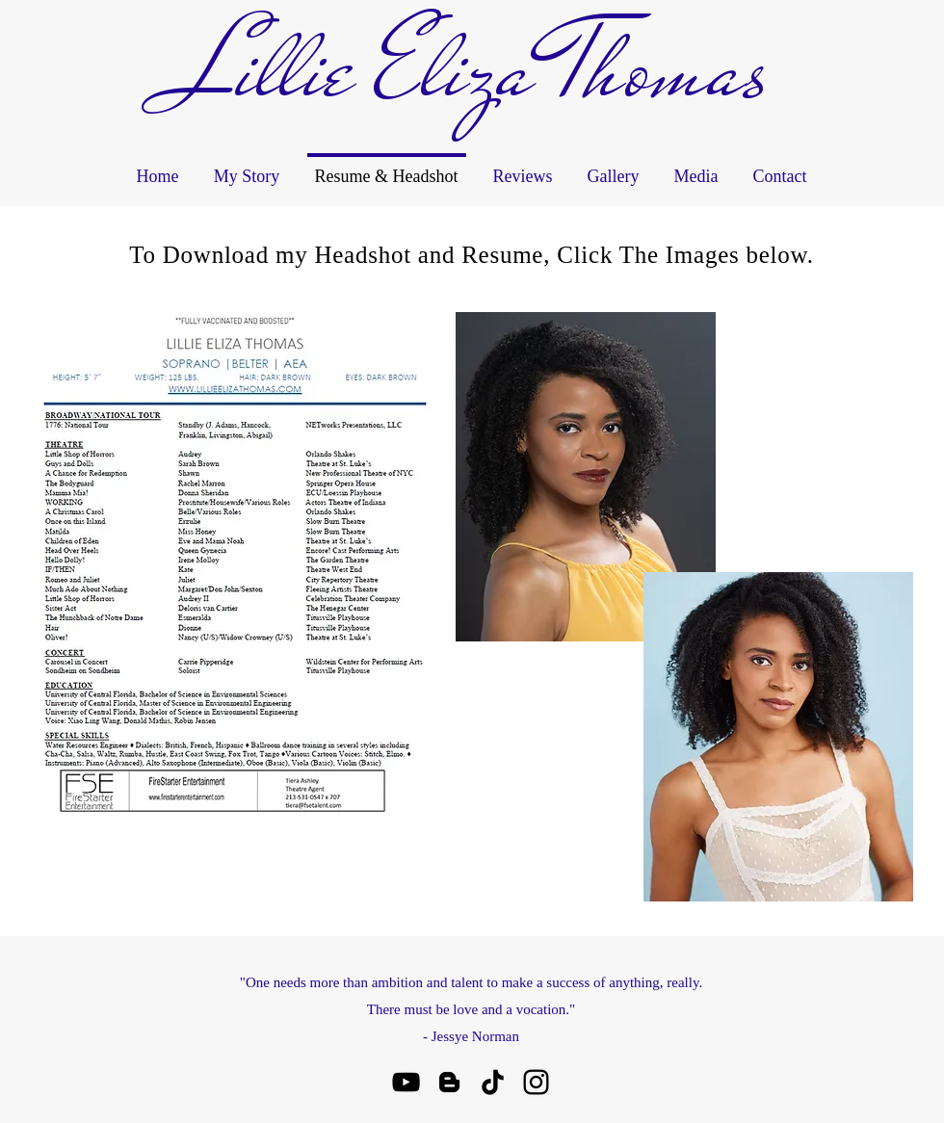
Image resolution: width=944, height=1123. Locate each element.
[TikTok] (493, 1082)
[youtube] (406, 1082)
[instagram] (536, 1082)
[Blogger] (449, 1082)
